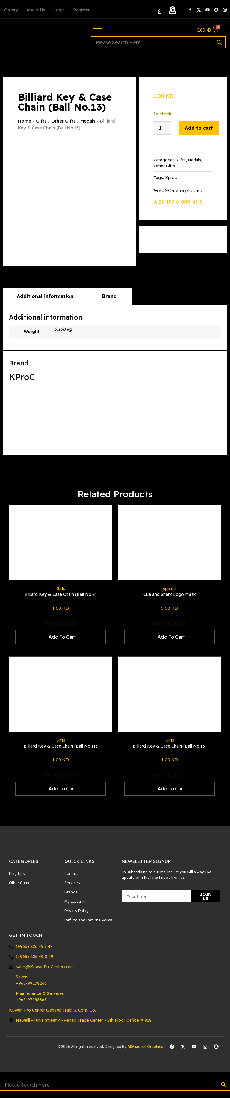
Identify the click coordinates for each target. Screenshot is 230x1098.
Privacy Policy (76, 910)
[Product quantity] (162, 128)
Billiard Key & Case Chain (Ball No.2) (60, 594)
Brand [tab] (109, 296)
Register (81, 10)
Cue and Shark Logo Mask (169, 594)
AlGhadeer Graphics (146, 1046)
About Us (35, 10)
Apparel (169, 588)
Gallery (11, 10)
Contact (71, 873)
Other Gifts (63, 121)
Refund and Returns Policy (88, 920)
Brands (71, 892)
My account (74, 901)
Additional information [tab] (45, 296)
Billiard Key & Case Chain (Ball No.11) (60, 746)
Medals (87, 121)
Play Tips (17, 873)
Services (72, 883)
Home (24, 121)
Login (59, 10)
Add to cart (199, 128)
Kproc (171, 177)
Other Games (21, 883)
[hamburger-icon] (98, 28)
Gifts (41, 121)
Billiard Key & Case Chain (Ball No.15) (170, 746)
